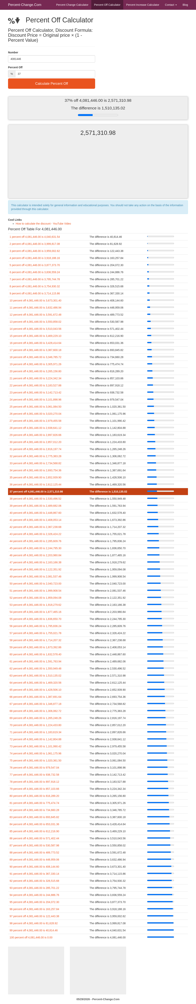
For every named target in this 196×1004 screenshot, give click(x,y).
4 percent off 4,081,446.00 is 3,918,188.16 (35, 258)
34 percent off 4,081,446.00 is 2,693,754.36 (35, 470)
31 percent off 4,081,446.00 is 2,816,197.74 (35, 449)
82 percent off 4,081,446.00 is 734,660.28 (34, 810)
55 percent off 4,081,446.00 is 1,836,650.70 (35, 618)
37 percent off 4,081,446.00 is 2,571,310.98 (36, 491)
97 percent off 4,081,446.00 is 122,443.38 (34, 916)
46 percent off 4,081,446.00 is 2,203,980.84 (35, 555)
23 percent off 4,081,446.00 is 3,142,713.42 (35, 392)
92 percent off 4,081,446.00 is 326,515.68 (34, 880)
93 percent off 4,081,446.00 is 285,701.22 (34, 887)
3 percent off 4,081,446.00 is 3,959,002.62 (35, 250)
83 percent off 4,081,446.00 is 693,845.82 (34, 817)
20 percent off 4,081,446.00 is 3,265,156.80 (35, 371)
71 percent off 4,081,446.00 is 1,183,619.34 (35, 732)
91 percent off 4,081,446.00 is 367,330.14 (34, 873)
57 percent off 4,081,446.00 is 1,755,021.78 (35, 633)
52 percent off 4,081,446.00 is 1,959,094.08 (35, 597)
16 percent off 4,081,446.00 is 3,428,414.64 (35, 342)
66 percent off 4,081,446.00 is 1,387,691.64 (35, 696)
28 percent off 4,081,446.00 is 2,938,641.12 (35, 427)
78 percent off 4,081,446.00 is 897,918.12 (34, 781)
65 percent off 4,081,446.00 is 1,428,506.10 (35, 689)
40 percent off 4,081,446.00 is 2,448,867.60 (35, 512)
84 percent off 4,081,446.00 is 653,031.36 (34, 824)
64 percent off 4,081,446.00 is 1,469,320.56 (35, 682)
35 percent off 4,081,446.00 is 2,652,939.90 (35, 477)
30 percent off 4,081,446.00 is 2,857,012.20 (35, 442)
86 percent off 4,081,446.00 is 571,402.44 (34, 838)
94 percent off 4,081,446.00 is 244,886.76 (34, 895)
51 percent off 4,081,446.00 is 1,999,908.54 (35, 590)
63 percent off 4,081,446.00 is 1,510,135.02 (35, 675)
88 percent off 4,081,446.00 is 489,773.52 (34, 852)
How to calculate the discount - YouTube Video (43, 223)
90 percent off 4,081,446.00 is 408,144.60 (34, 866)
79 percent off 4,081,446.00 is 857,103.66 (34, 788)
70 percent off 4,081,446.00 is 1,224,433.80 (35, 725)
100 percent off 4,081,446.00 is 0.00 (31, 937)
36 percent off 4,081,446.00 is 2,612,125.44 (35, 484)
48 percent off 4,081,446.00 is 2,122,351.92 (35, 569)
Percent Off (107, 4)
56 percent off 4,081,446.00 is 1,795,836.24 (35, 626)
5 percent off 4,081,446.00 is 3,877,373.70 (35, 265)
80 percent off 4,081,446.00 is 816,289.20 (34, 795)
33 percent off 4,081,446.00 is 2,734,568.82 (35, 463)
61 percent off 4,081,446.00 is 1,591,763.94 (35, 661)
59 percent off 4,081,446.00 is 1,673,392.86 (35, 647)
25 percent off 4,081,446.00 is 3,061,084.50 (35, 406)
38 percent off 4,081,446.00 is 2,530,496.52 (35, 498)
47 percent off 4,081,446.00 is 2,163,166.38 (35, 562)
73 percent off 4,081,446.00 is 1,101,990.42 (35, 746)
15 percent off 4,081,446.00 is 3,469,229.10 (35, 335)
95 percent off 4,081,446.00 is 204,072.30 (34, 902)
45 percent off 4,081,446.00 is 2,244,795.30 (35, 548)
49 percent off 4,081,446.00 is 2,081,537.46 (35, 576)
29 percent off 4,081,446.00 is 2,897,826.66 (35, 434)
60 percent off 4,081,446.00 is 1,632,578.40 (35, 654)
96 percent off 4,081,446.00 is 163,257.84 (34, 909)
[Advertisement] (98, 170)
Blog (185, 4)
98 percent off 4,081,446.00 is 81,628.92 (34, 923)
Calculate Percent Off (51, 83)
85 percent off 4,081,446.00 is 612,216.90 (34, 831)
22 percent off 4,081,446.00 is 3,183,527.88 (35, 385)
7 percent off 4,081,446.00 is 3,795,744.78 (35, 279)
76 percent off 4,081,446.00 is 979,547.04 (34, 767)
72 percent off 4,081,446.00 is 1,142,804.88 (35, 739)
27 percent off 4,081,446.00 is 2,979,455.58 (35, 420)
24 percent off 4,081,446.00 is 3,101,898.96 (35, 399)
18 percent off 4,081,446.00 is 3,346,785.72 (35, 357)
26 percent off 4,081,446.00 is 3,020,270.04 (35, 413)
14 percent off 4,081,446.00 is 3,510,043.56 (35, 328)
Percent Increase (142, 4)
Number (13, 52)
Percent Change (72, 4)
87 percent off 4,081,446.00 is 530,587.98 (34, 845)
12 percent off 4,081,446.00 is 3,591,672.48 (35, 314)
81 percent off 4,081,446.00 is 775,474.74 (34, 803)
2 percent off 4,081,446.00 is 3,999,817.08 (35, 243)
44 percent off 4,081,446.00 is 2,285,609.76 (35, 541)
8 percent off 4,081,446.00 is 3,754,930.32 (35, 286)
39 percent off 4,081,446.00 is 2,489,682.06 (35, 505)
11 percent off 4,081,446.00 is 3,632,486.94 (35, 307)
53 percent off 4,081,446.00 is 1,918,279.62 (35, 604)
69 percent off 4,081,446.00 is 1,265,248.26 (35, 718)
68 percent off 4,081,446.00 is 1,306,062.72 (35, 710)
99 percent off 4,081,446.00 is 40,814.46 (34, 930)
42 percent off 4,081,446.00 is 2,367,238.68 (35, 526)
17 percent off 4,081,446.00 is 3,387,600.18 (35, 350)
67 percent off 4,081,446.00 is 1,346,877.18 (35, 703)
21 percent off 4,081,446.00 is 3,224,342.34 (35, 378)
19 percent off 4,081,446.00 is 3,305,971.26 (35, 364)
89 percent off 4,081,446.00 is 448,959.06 (34, 859)
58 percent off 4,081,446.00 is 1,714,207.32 (35, 640)
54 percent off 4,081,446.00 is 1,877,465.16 (35, 611)
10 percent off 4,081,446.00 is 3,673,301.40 (35, 300)
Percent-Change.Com (24, 5)
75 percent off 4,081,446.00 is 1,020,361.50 (35, 760)
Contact (171, 4)
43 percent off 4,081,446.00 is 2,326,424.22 (35, 534)
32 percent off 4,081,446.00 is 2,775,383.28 (35, 456)
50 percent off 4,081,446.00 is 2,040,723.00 (35, 583)
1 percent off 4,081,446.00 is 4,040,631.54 (35, 236)
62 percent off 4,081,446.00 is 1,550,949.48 (35, 668)
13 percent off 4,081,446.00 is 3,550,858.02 (35, 321)
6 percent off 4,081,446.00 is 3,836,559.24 (35, 272)
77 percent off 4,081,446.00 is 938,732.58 (34, 774)
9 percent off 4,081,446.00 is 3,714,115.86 (35, 293)
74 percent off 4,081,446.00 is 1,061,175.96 (35, 753)
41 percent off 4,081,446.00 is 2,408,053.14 (35, 519)
